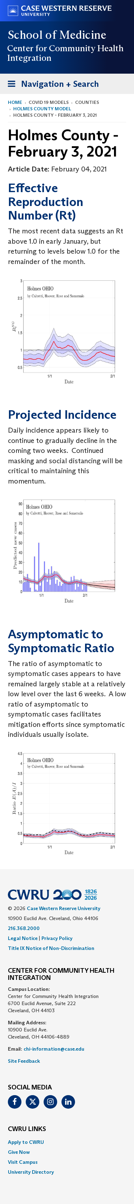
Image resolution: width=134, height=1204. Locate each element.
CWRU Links (27, 1129)
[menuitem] (67, 1142)
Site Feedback (24, 1061)
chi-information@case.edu (54, 1049)
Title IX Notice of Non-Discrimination (51, 948)
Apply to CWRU (26, 1142)
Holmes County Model (42, 108)
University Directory (31, 1172)
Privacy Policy (57, 938)
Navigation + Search (51, 85)
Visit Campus (23, 1162)
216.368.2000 (24, 928)
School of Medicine (57, 35)
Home (15, 102)
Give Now (19, 1152)
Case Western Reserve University (63, 908)
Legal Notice (23, 938)
